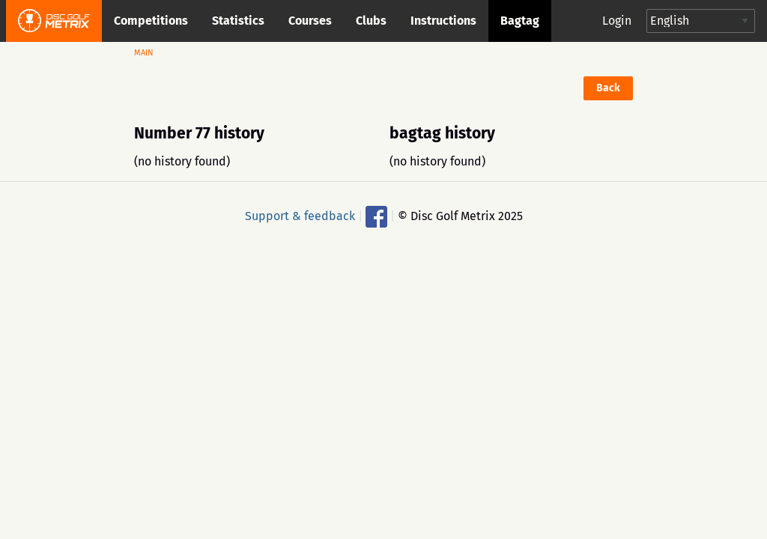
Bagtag (519, 20)
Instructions (443, 20)
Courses (310, 20)
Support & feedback (300, 215)
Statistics (238, 20)
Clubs (371, 20)
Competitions (151, 20)
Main (144, 53)
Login (616, 20)
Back (608, 88)
